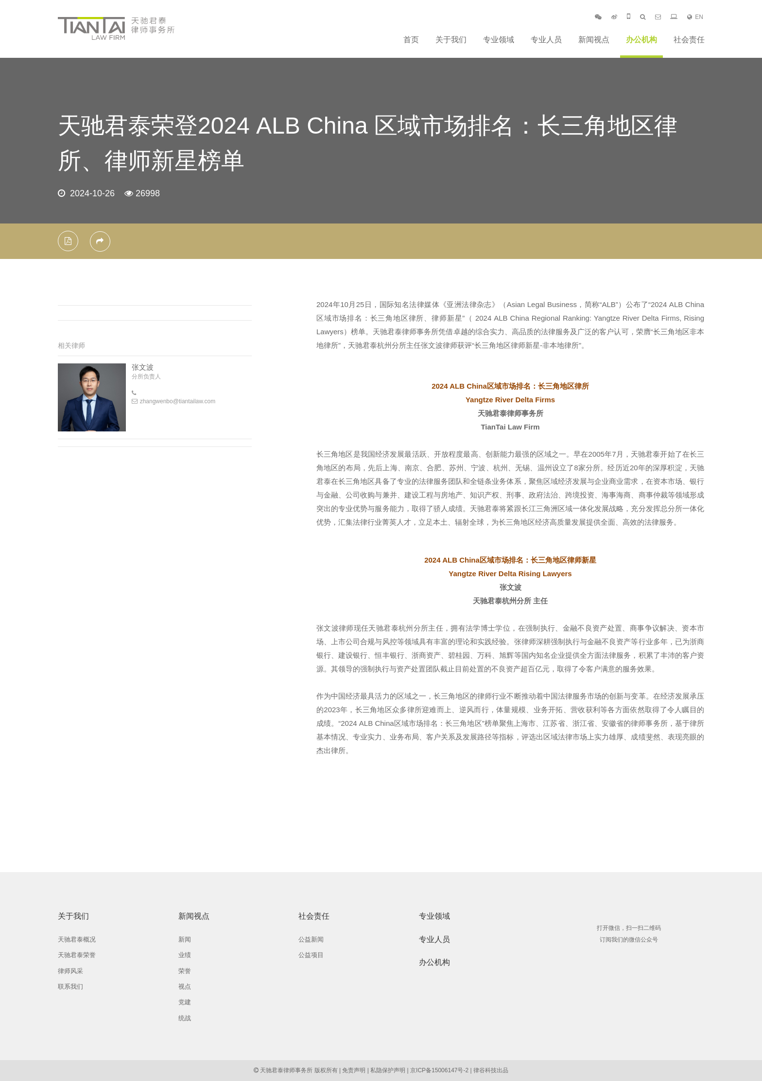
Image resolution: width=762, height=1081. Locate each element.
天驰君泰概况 (77, 939)
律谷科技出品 (490, 1070)
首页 (411, 39)
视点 (184, 986)
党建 (184, 1002)
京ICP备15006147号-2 (439, 1070)
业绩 (184, 955)
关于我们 (451, 39)
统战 (184, 1018)
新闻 (184, 939)
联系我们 (70, 986)
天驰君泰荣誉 (77, 955)
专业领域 (498, 39)
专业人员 (546, 39)
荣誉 (184, 971)
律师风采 (70, 971)
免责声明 (353, 1070)
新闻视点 (593, 39)
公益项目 (311, 955)
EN (695, 17)
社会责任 (689, 39)
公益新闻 (311, 939)
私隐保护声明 (387, 1070)
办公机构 (641, 39)
